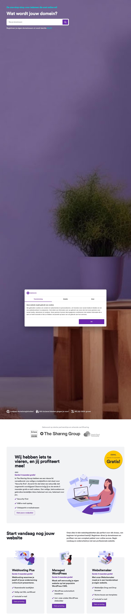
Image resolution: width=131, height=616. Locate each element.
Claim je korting (19, 601)
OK (92, 321)
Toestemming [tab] (38, 299)
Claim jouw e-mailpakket (24, 513)
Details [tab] (65, 299)
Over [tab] (92, 299)
